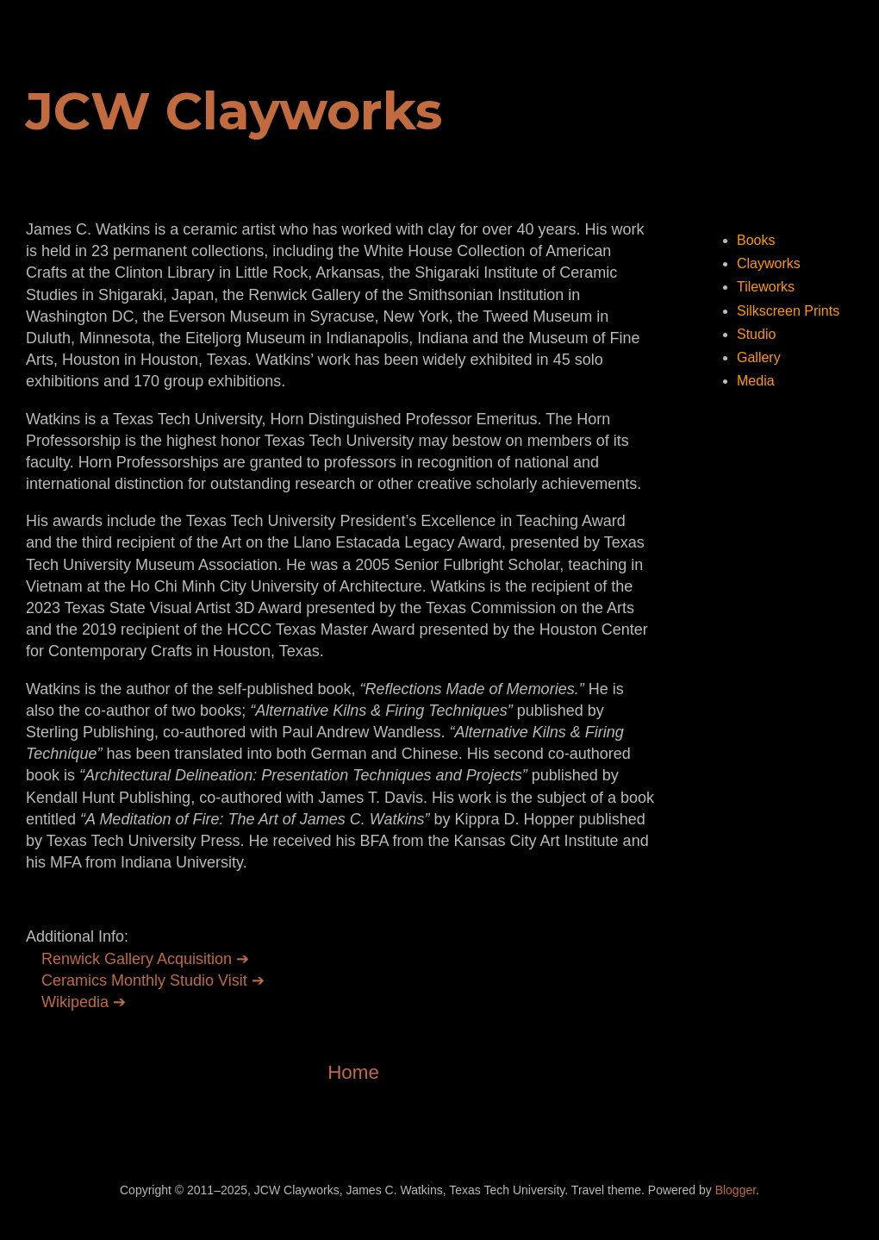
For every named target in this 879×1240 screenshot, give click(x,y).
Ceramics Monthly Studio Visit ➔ (153, 980)
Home (353, 1072)
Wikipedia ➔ (83, 1002)
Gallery (759, 357)
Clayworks (769, 263)
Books (756, 240)
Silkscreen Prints (788, 311)
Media (756, 380)
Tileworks (766, 286)
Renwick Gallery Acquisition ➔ (145, 959)
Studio (756, 334)
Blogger (735, 1190)
